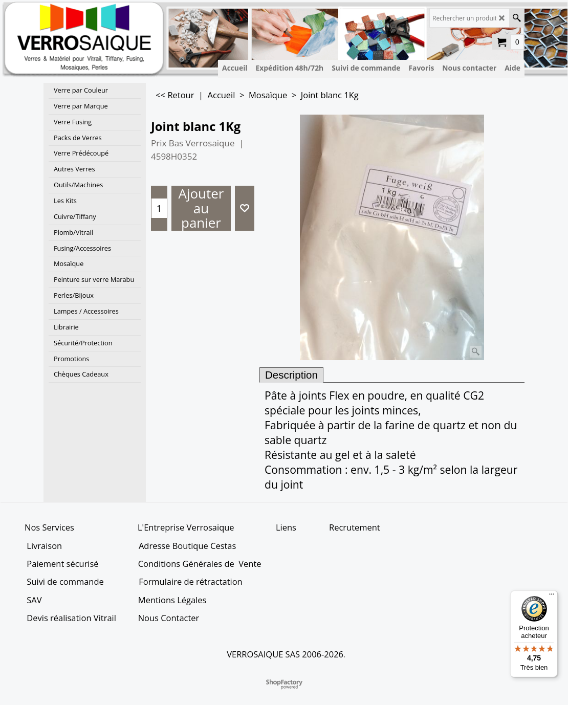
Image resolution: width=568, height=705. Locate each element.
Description (291, 375)
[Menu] (551, 596)
